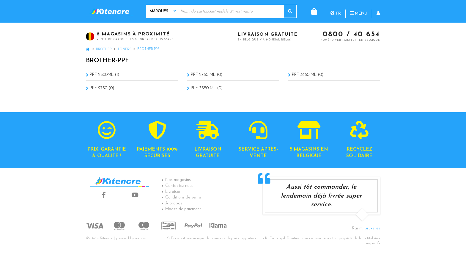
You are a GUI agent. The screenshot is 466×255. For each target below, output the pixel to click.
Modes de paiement (183, 209)
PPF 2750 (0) (102, 88)
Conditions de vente (183, 197)
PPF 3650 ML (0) (307, 75)
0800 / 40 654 (351, 35)
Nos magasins (178, 180)
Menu (334, 11)
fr (311, 11)
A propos (173, 203)
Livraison (173, 192)
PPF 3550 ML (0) (207, 88)
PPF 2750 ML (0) (206, 75)
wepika (140, 238)
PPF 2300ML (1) (104, 75)
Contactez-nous (179, 186)
